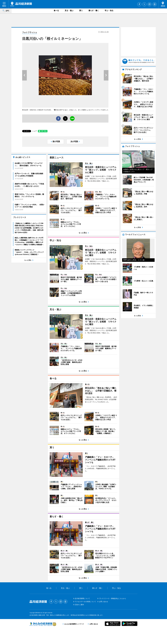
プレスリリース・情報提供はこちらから (112, 598)
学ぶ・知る (109, 10)
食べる (56, 10)
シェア (34, 131)
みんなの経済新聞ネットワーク (43, 624)
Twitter (144, 4)
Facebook (139, 4)
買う (81, 10)
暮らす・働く (93, 10)
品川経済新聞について (82, 598)
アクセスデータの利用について (85, 601)
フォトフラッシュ (29, 32)
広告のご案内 (79, 604)
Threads (155, 4)
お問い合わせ (103, 601)
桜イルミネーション (61, 110)
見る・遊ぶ (69, 10)
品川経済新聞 (21, 4)
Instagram (149, 4)
